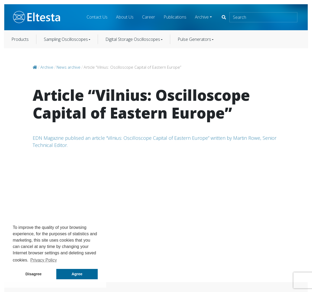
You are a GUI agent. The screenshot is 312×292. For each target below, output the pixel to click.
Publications (175, 17)
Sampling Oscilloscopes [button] (66, 39)
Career (148, 17)
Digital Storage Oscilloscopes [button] (132, 39)
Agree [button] (76, 274)
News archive (68, 67)
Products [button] (20, 39)
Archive (202, 17)
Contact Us (97, 17)
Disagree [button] (33, 274)
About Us (125, 17)
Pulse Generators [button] (194, 39)
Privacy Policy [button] (43, 260)
